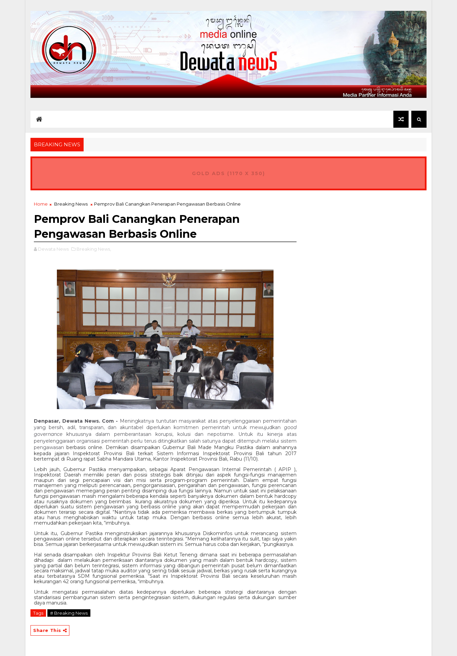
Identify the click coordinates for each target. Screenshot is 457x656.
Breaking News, (94, 249)
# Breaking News (69, 613)
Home (41, 204)
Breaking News (71, 204)
